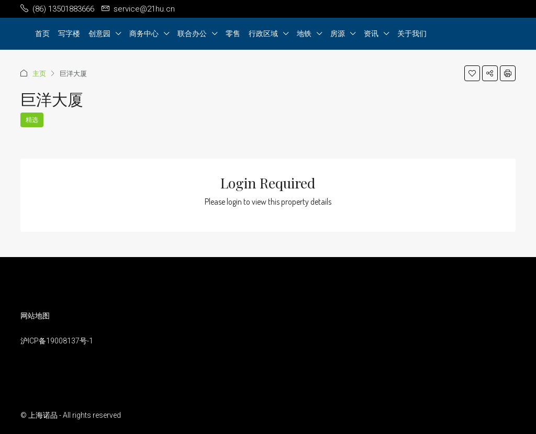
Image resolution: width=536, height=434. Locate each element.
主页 (39, 73)
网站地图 (35, 315)
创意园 (99, 33)
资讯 (371, 33)
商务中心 (144, 33)
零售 (233, 33)
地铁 (304, 33)
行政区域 (263, 33)
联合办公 (192, 33)
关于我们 (412, 33)
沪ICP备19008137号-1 (56, 341)
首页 (42, 33)
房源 (337, 33)
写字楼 (69, 33)
